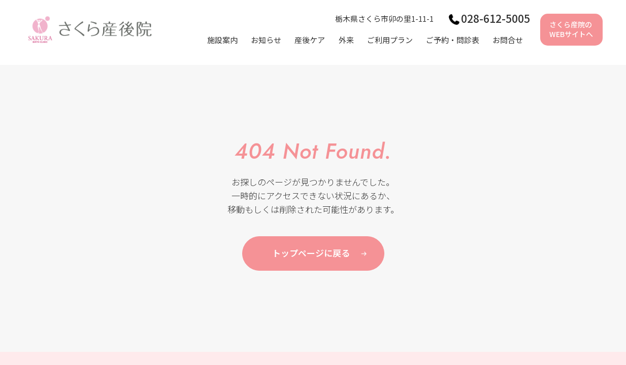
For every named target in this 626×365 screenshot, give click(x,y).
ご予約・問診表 (452, 39)
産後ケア (309, 39)
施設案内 (222, 39)
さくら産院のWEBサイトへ (571, 29)
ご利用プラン (390, 39)
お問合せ (507, 39)
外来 (346, 39)
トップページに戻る (311, 252)
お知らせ (266, 39)
